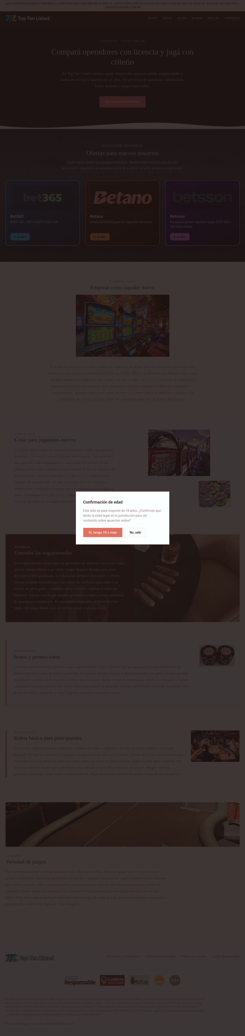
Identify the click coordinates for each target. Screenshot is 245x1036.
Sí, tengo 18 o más (103, 532)
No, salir (135, 532)
